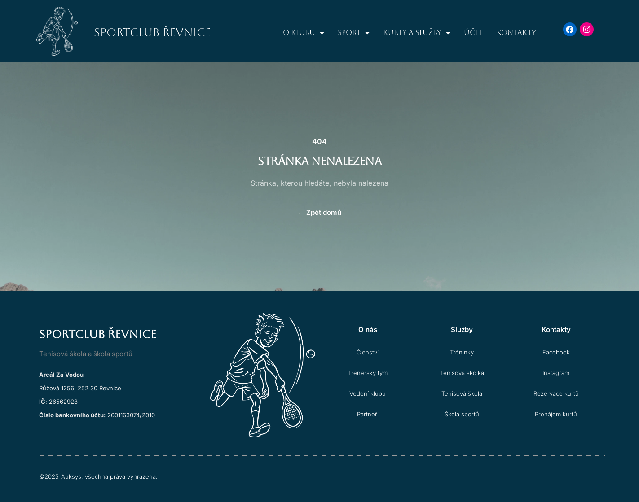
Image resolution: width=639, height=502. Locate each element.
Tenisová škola (461, 393)
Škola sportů (462, 414)
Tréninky (462, 352)
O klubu (303, 33)
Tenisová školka (462, 372)
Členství (368, 352)
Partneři (368, 414)
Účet (473, 32)
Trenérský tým (368, 372)
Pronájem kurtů (556, 414)
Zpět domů (319, 212)
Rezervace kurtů (556, 393)
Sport (354, 33)
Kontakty (516, 32)
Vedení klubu (367, 393)
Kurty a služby (416, 33)
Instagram (555, 372)
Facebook (556, 352)
